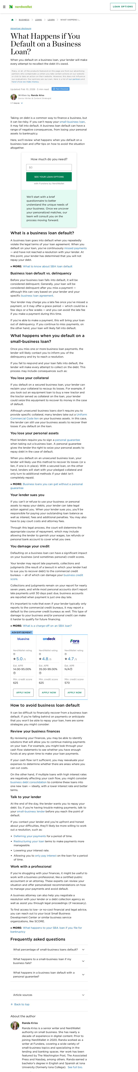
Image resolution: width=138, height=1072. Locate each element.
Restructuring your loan (29, 841)
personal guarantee (67, 439)
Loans (38, 20)
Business (24, 20)
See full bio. (75, 1067)
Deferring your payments (30, 836)
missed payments (75, 248)
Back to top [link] (21, 1004)
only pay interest (45, 855)
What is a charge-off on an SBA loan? (47, 625)
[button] (49, 103)
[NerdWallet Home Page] (20, 7)
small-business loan (72, 121)
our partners (75, 79)
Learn (51, 20)
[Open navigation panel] (4, 6)
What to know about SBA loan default (47, 266)
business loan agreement (37, 295)
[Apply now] (23, 693)
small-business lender (31, 811)
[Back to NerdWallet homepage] (12, 20)
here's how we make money (25, 82)
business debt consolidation (28, 782)
